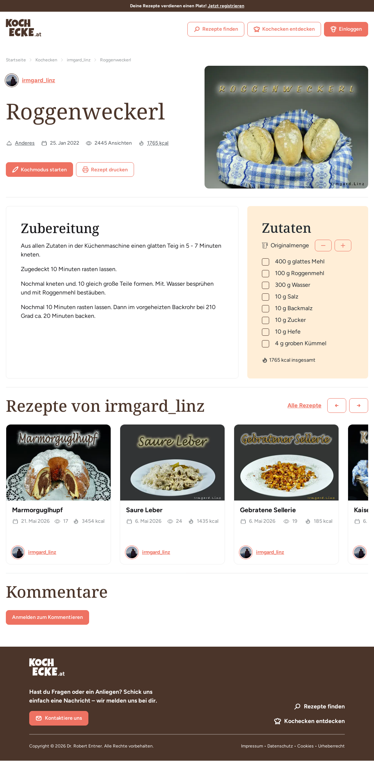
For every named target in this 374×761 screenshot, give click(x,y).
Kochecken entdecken (284, 29)
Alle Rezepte (304, 405)
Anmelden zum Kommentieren (47, 617)
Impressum (252, 746)
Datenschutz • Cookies (291, 746)
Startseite (16, 59)
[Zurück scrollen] (336, 405)
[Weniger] (323, 245)
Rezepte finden (216, 29)
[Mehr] (343, 245)
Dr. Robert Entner (84, 746)
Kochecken (46, 59)
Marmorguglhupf (37, 510)
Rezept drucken (105, 169)
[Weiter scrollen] (358, 405)
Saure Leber (144, 510)
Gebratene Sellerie (268, 510)
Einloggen (346, 29)
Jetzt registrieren (226, 5)
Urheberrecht (331, 746)
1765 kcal (157, 143)
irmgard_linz (79, 59)
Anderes (25, 143)
